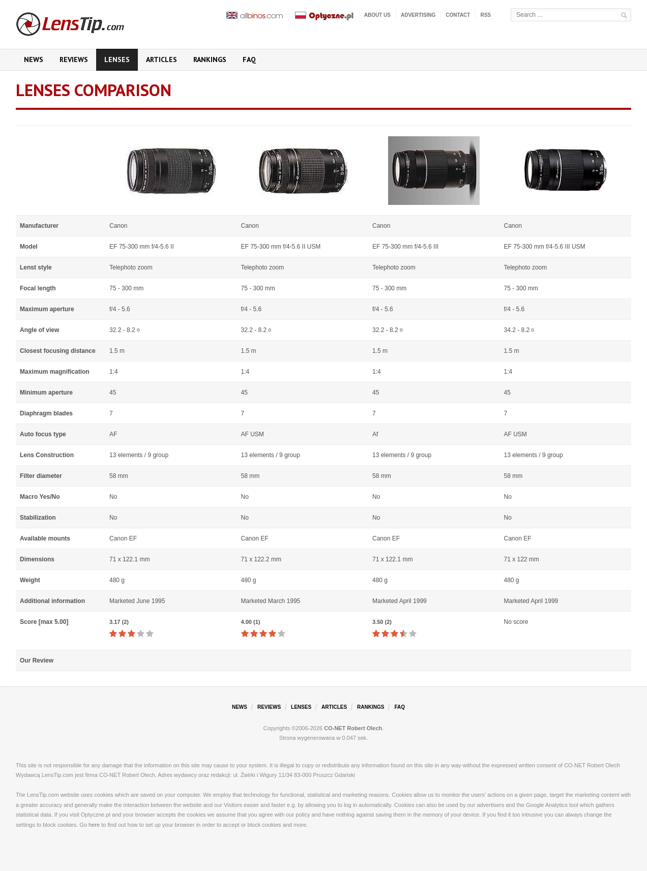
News (33, 59)
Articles (161, 59)
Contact (458, 15)
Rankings (209, 59)
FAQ (249, 59)
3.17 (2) (119, 622)
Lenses (117, 59)
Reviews (74, 59)
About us (377, 15)
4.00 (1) (250, 622)
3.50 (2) (382, 622)
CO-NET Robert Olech (353, 728)
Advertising (418, 15)
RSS (485, 15)
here (94, 825)
